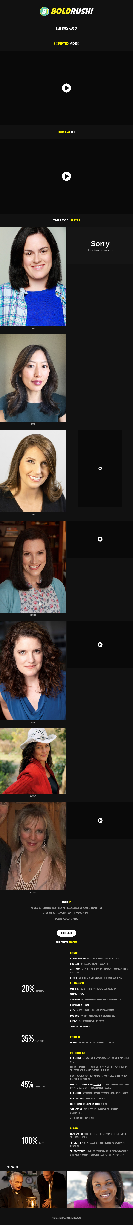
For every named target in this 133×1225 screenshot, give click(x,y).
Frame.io (97, 1084)
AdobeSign (74, 972)
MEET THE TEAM (66, 933)
